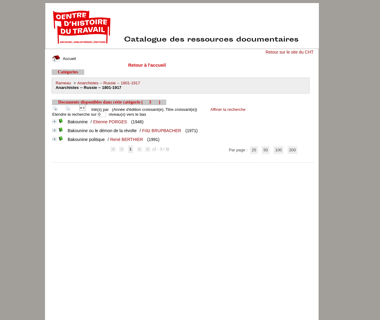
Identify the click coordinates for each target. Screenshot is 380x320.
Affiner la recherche (227, 109)
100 (278, 150)
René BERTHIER (126, 139)
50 (265, 150)
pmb (183, 166)
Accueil (64, 58)
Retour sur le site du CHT (289, 52)
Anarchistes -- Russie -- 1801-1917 (108, 83)
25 (254, 150)
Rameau (63, 83)
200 (292, 150)
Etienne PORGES (110, 121)
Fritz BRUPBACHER (161, 130)
